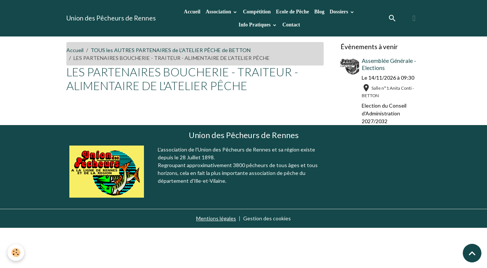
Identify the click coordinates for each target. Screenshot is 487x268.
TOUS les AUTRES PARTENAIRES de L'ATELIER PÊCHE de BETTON (171, 50)
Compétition (257, 12)
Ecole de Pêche (292, 12)
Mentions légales (216, 218)
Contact (291, 25)
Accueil (192, 12)
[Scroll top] (472, 253)
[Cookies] (15, 252)
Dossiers (339, 12)
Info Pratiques (255, 25)
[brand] (111, 18)
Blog (319, 12)
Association (218, 12)
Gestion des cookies (267, 218)
